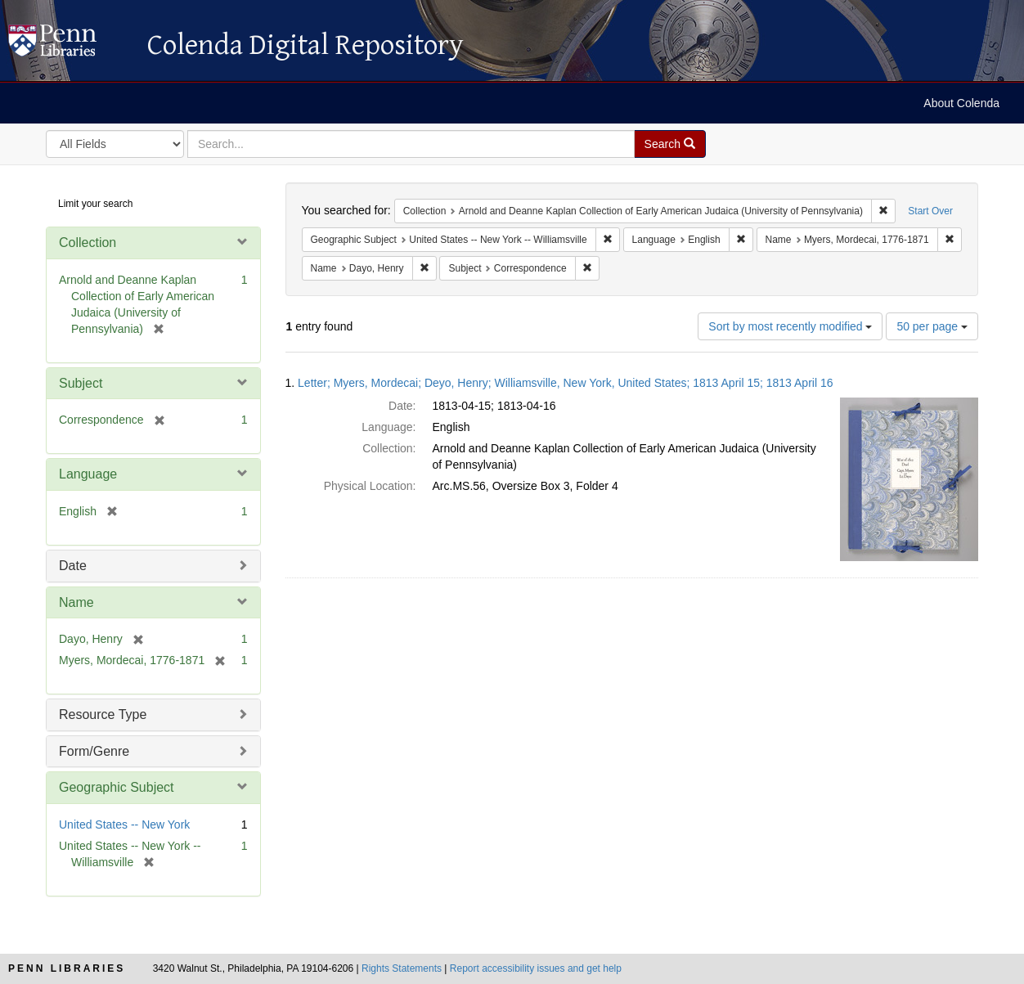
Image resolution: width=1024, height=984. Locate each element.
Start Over (930, 211)
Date (73, 566)
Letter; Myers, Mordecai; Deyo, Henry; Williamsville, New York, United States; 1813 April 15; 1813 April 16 (565, 382)
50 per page (932, 326)
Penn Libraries (66, 968)
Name (76, 602)
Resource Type (102, 714)
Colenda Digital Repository (69, 45)
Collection (87, 242)
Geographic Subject (116, 787)
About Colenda (961, 103)
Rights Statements (402, 968)
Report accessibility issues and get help (536, 968)
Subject (80, 383)
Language (88, 474)
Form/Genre (94, 751)
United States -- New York (124, 824)
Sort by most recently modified (790, 326)
